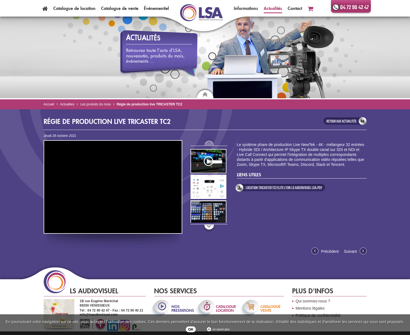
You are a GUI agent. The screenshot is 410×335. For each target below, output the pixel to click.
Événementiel (156, 8)
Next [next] (209, 230)
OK (191, 329)
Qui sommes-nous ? (313, 301)
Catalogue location (74, 8)
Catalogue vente (119, 8)
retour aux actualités (341, 121)
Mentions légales (310, 308)
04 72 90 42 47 (354, 7)
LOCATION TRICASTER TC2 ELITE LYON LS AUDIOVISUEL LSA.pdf (284, 188)
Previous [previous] (209, 143)
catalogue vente (270, 308)
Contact (295, 8)
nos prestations (182, 308)
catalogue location (226, 308)
